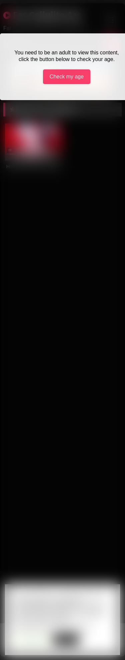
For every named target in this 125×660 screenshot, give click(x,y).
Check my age (67, 76)
